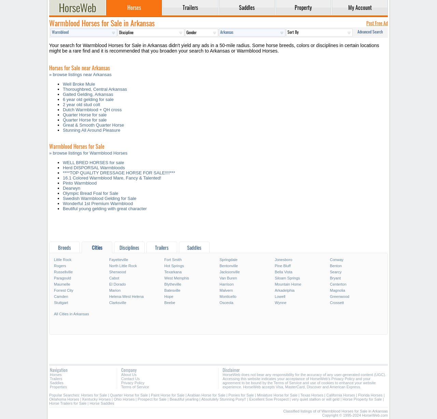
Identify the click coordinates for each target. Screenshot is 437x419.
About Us (129, 375)
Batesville (172, 290)
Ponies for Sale (241, 395)
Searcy (335, 272)
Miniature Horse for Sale (277, 395)
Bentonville (229, 266)
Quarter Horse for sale (85, 114)
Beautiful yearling (184, 399)
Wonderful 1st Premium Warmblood (98, 203)
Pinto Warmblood (80, 183)
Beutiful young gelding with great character (105, 208)
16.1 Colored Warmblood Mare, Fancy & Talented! (112, 177)
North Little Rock (123, 266)
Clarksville (117, 303)
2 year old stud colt (81, 104)
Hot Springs (174, 266)
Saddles (57, 383)
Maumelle (62, 284)
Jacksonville (230, 272)
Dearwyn (71, 188)
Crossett (337, 303)
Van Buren (228, 278)
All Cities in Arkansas (71, 314)
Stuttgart (61, 303)
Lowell (280, 296)
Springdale (229, 260)
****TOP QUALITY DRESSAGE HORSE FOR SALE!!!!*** (119, 172)
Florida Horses (370, 395)
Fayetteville (118, 260)
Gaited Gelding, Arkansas (88, 94)
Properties (58, 387)
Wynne (280, 303)
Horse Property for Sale (362, 399)
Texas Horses (311, 395)
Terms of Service (135, 387)
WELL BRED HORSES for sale (93, 162)
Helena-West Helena (126, 296)
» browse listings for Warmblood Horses (88, 153)
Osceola (226, 303)
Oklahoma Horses (64, 399)
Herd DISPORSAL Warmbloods (94, 167)
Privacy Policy (132, 383)
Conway (336, 260)
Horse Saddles (101, 403)
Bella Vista (284, 272)
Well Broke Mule (79, 84)
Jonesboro (283, 260)
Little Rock (62, 260)
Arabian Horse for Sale (206, 395)
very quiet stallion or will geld (315, 399)
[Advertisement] (218, 228)
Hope (168, 296)
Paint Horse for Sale (167, 395)
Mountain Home (288, 284)
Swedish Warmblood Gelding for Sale (100, 198)
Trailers (56, 379)
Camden (61, 296)
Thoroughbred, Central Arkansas (95, 89)
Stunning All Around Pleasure (91, 130)
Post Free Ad (377, 23)
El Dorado (117, 284)
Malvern (226, 290)
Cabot (114, 278)
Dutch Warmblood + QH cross (92, 109)
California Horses (340, 395)
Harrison (227, 284)
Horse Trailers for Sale (67, 403)
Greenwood (339, 296)
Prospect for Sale (152, 399)
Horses (56, 375)
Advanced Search (370, 31)
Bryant (335, 278)
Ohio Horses (124, 399)
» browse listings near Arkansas (80, 74)
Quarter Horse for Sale (129, 395)
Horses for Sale (94, 395)
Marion (115, 290)
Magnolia (337, 290)
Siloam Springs (287, 278)
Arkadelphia (285, 290)
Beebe (169, 303)
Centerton (338, 284)
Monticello (228, 296)
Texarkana (173, 272)
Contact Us (130, 379)
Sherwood (117, 272)
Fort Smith (173, 260)
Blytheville (172, 284)
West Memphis (176, 278)
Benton (336, 266)
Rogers (60, 266)
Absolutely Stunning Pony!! (223, 399)
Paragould (62, 278)
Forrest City (63, 290)
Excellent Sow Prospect (269, 399)
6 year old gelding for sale (88, 99)
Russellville (63, 272)
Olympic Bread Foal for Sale (90, 193)
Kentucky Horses (96, 399)
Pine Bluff (283, 266)
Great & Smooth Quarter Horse (93, 125)
